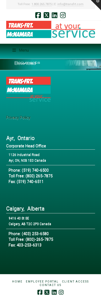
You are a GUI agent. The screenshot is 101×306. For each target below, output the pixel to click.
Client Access (75, 281)
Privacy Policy (18, 117)
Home (17, 281)
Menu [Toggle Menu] (20, 50)
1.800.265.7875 (42, 4)
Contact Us (50, 285)
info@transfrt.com (70, 4)
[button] (96, 5)
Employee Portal (42, 281)
